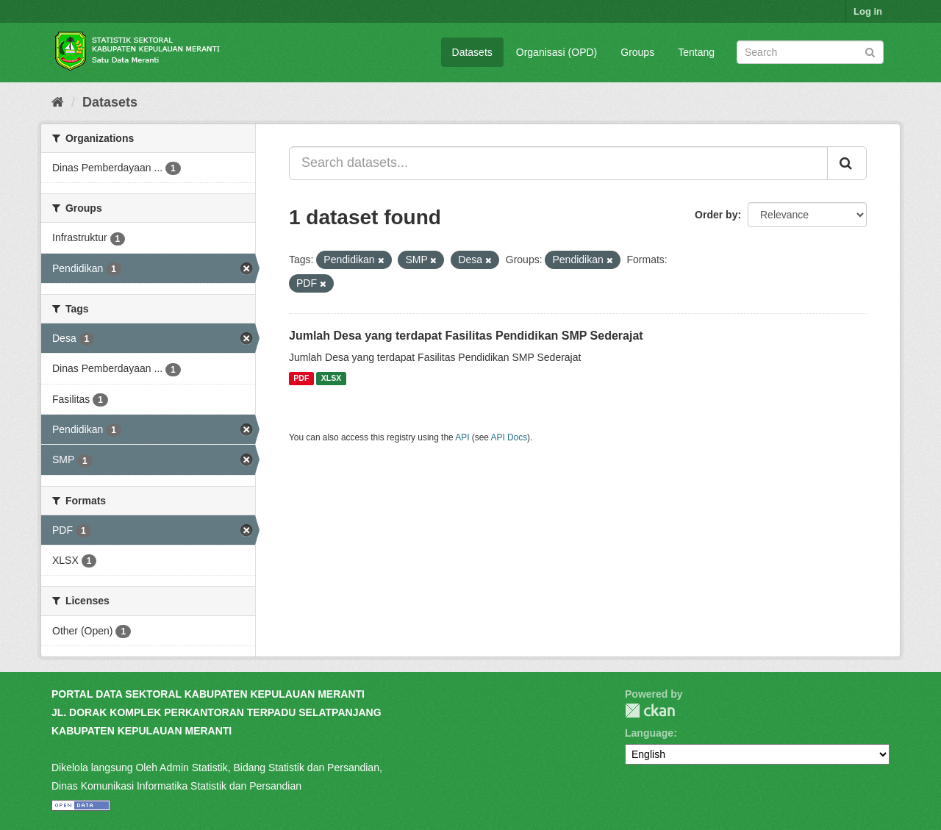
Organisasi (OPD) (556, 52)
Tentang (696, 52)
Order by (716, 215)
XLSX (331, 378)
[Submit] (870, 51)
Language (649, 733)
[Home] (57, 102)
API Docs (509, 437)
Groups (637, 52)
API (462, 437)
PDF (301, 378)
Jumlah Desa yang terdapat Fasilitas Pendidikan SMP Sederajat (466, 335)
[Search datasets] (810, 52)
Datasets (472, 52)
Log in (868, 11)
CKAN (650, 710)
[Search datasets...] (558, 163)
